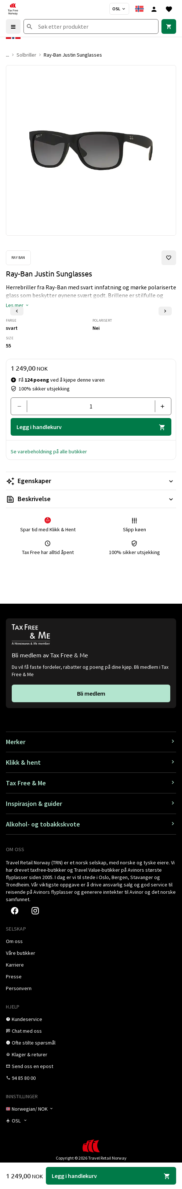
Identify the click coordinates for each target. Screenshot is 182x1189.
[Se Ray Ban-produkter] (18, 257)
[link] (168, 26)
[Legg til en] (160, 406)
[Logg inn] (154, 8)
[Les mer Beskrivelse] (91, 498)
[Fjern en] (22, 406)
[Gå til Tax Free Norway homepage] (13, 9)
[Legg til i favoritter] (168, 257)
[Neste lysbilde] (165, 311)
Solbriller (26, 54)
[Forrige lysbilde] (16, 311)
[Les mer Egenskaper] (91, 480)
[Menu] (13, 26)
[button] (17, 305)
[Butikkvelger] (119, 9)
